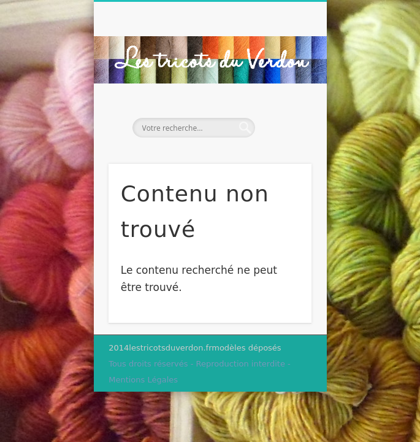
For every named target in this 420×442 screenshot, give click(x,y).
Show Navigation (281, 110)
